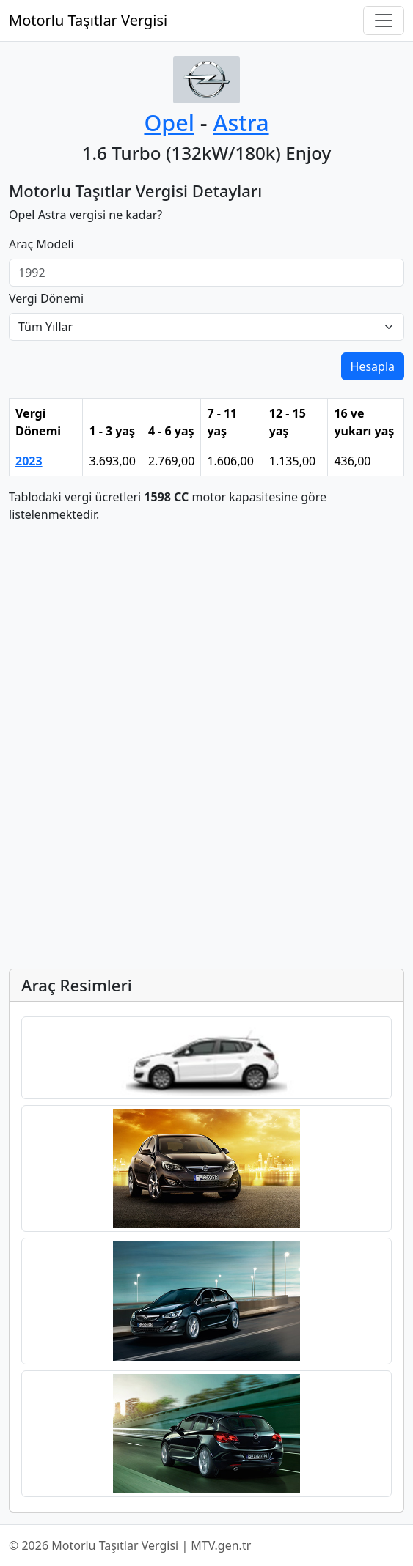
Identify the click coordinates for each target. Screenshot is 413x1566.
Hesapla (373, 366)
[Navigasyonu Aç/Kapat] (383, 20)
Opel (169, 122)
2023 (29, 461)
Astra (240, 122)
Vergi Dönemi (46, 298)
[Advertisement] (206, 637)
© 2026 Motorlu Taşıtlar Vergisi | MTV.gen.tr (130, 1545)
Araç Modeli (41, 244)
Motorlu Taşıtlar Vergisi (88, 20)
